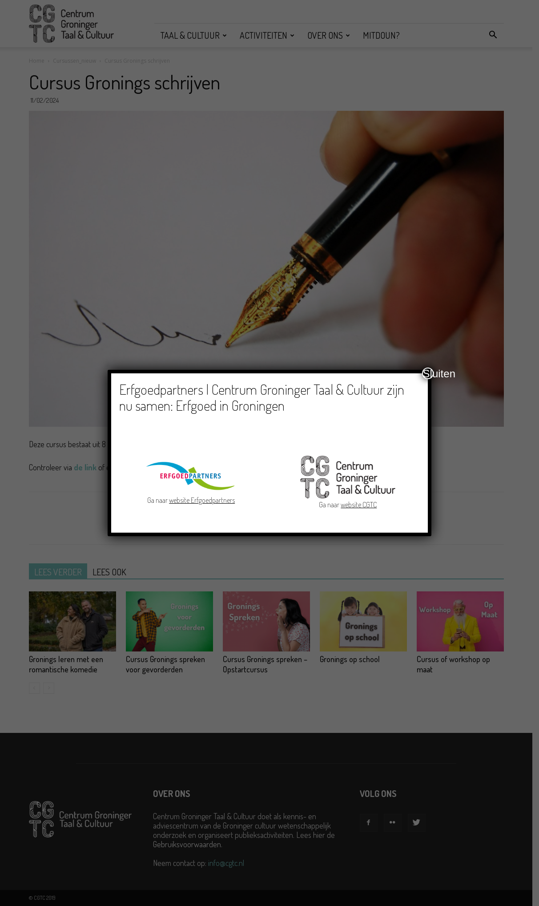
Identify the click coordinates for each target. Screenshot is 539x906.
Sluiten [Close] (428, 373)
